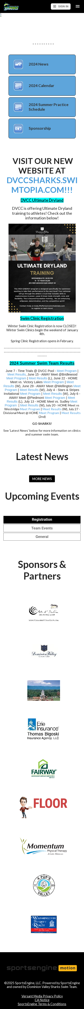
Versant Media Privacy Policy (42, 996)
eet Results (54, 393)
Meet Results (16, 374)
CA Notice (42, 1000)
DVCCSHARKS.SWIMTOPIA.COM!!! (42, 185)
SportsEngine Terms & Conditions (42, 1004)
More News (42, 479)
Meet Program (67, 371)
